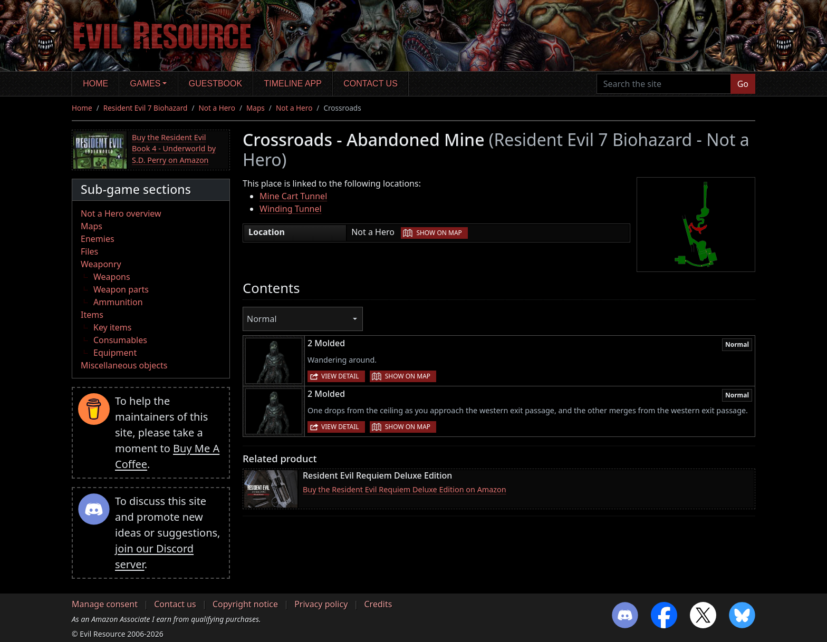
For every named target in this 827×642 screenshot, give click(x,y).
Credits (378, 604)
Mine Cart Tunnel (293, 196)
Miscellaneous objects (124, 365)
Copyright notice (245, 604)
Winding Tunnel (290, 209)
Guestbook (215, 83)
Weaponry (101, 264)
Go (742, 84)
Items (92, 314)
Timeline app (293, 83)
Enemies (97, 239)
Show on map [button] (438, 232)
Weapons (111, 277)
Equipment (115, 352)
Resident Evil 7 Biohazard (145, 108)
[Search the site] (664, 84)
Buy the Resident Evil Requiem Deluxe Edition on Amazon (404, 489)
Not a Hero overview (121, 213)
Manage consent (105, 604)
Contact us (370, 83)
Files (89, 251)
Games (145, 83)
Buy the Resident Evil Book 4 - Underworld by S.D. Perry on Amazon (174, 148)
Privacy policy (321, 604)
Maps (255, 108)
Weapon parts (121, 289)
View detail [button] (340, 376)
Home (95, 83)
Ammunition (118, 302)
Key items (112, 327)
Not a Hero (216, 108)
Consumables (120, 340)
